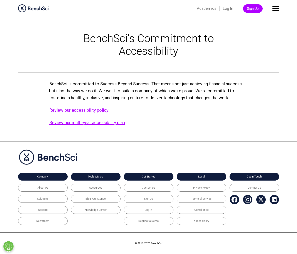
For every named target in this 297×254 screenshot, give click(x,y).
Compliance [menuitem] (201, 209)
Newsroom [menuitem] (42, 220)
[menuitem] (234, 199)
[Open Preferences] (8, 246)
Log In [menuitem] (228, 8)
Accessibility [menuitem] (201, 220)
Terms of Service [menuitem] (201, 198)
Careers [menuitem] (43, 209)
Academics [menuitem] (206, 8)
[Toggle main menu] (275, 9)
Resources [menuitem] (95, 187)
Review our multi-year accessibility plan (87, 122)
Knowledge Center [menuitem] (96, 209)
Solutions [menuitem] (43, 198)
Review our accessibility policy (78, 110)
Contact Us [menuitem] (254, 187)
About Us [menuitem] (42, 187)
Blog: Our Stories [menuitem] (96, 198)
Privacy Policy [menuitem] (201, 187)
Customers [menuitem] (148, 187)
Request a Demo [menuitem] (148, 220)
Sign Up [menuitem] (253, 9)
